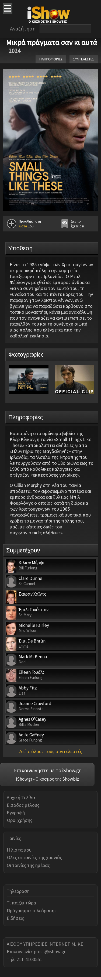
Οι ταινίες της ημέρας (28, 865)
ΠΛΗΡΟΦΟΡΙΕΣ (50, 59)
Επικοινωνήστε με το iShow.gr (47, 770)
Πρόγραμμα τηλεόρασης (32, 910)
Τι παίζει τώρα (21, 903)
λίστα (23, 226)
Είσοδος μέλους (23, 805)
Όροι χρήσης (19, 820)
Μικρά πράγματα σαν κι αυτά (51, 42)
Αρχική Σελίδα (21, 797)
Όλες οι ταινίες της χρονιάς (34, 857)
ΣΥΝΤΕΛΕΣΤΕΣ (83, 59)
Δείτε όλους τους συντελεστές (50, 751)
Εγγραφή (16, 812)
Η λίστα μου (19, 850)
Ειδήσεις (15, 918)
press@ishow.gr (50, 951)
